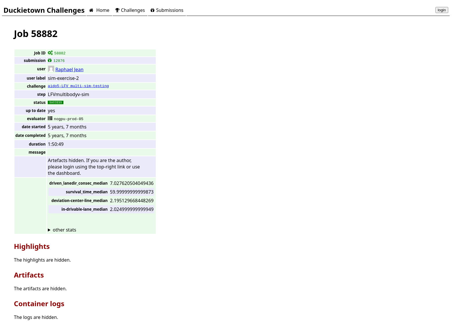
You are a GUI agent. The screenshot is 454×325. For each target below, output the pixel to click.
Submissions (167, 10)
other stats (64, 230)
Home (99, 10)
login (442, 10)
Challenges (130, 10)
